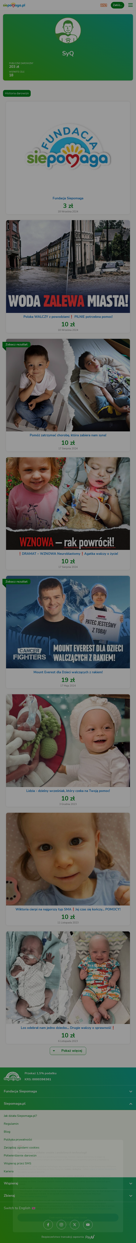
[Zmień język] (10, 1136)
